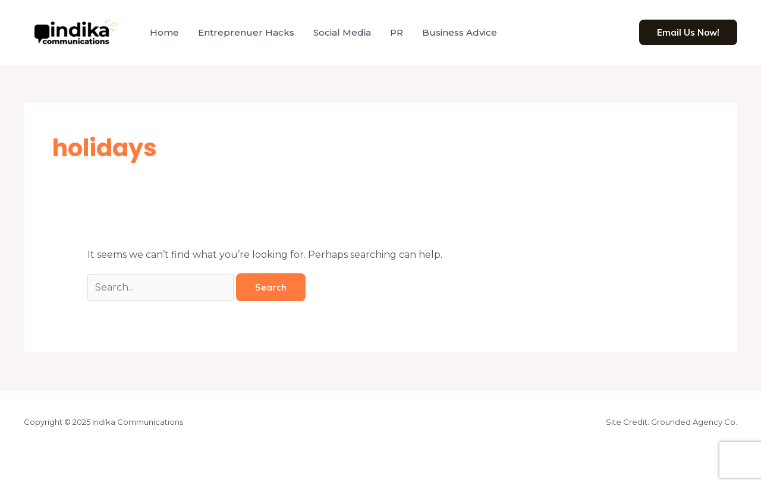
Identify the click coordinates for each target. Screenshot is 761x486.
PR (396, 32)
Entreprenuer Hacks (246, 32)
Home (164, 32)
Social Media (342, 32)
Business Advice (459, 32)
